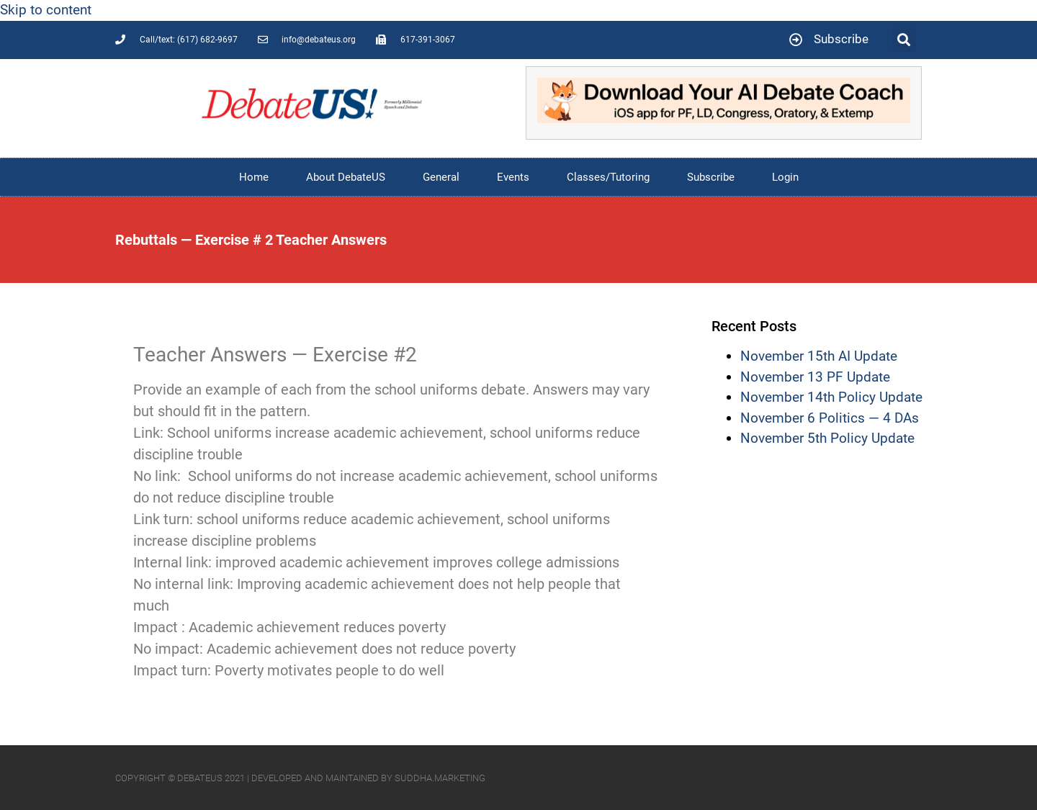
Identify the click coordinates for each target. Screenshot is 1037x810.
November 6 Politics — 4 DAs (829, 418)
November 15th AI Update (818, 356)
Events (513, 177)
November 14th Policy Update (831, 397)
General (441, 177)
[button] (904, 40)
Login (785, 177)
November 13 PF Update (815, 377)
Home (254, 177)
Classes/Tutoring (608, 177)
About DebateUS (345, 177)
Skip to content (45, 9)
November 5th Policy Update (827, 438)
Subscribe (711, 177)
